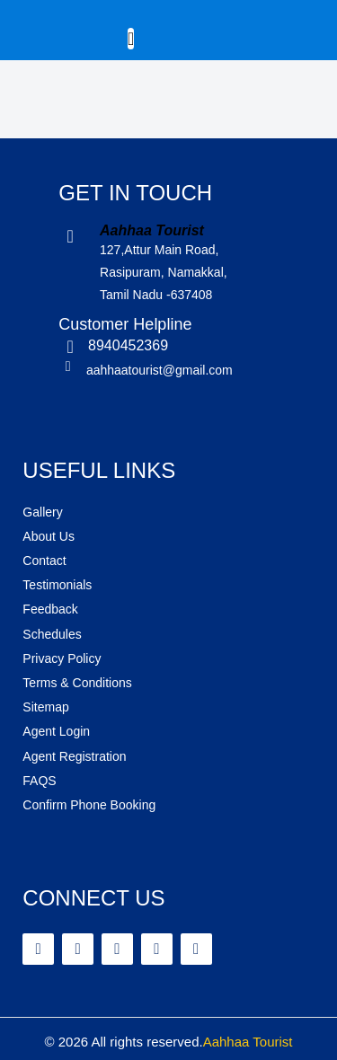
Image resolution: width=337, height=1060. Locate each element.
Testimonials (57, 585)
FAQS (39, 780)
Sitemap (45, 707)
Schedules (51, 634)
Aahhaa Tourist (248, 1041)
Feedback (49, 609)
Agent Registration (74, 756)
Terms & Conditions (76, 683)
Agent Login (56, 731)
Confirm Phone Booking (88, 805)
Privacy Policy (61, 658)
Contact (44, 560)
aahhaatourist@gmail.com (159, 370)
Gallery (42, 512)
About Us (48, 536)
